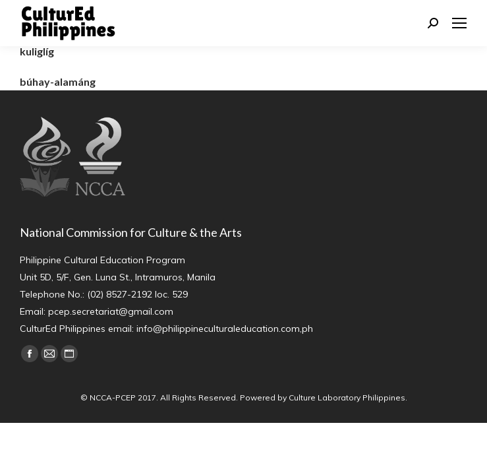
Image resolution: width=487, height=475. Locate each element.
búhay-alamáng (58, 81)
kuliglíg (37, 51)
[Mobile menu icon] (459, 23)
